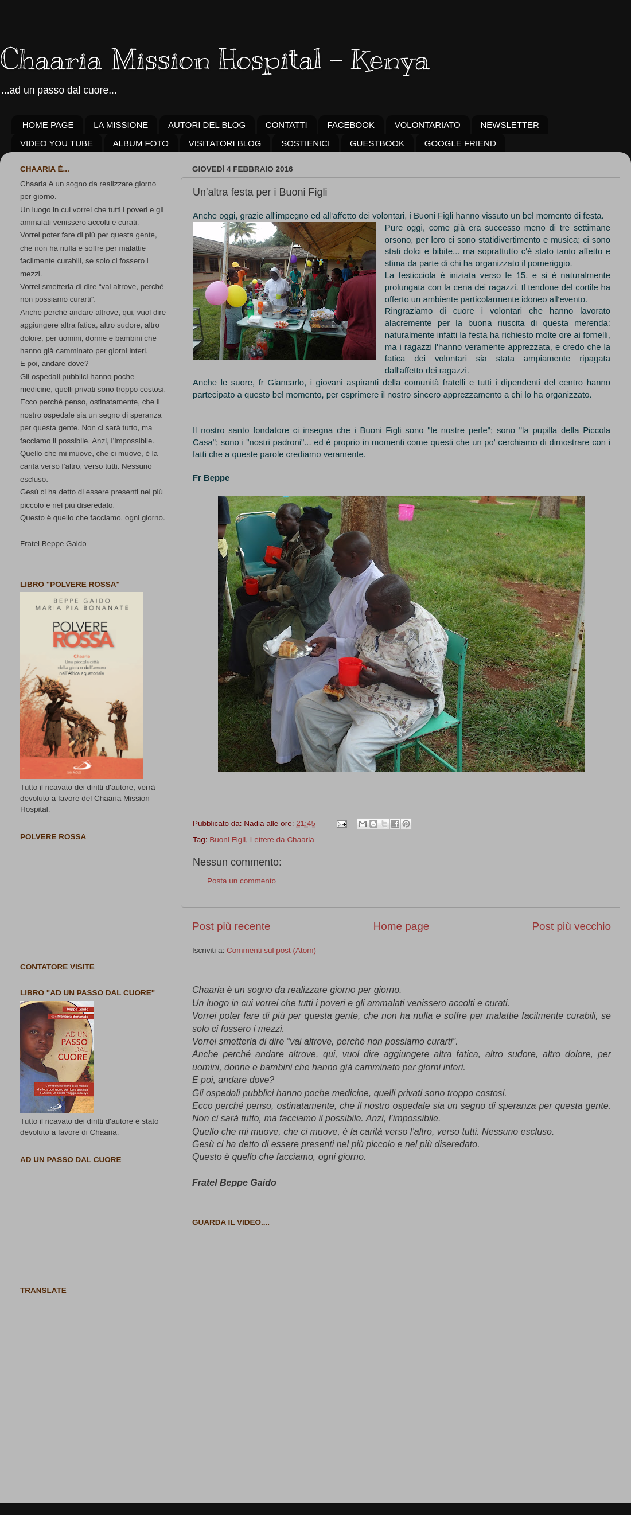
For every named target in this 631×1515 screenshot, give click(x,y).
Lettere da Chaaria (282, 839)
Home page (401, 926)
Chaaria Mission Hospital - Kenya (215, 59)
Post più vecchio (571, 926)
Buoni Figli (227, 839)
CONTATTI (286, 125)
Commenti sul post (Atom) (271, 950)
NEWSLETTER (509, 125)
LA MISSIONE (121, 125)
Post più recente (231, 926)
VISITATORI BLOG (225, 143)
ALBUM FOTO (141, 143)
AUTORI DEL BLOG (207, 125)
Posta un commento (241, 881)
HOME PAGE (48, 125)
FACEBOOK (351, 125)
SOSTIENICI (305, 143)
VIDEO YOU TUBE (56, 143)
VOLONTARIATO (428, 125)
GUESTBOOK (377, 143)
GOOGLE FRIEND (460, 143)
